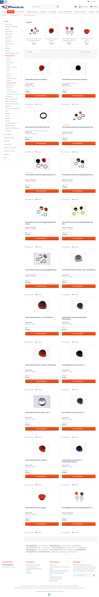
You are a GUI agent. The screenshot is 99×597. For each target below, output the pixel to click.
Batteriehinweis (54, 581)
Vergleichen (29, 104)
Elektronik (8, 38)
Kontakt (28, 571)
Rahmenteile (8, 96)
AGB (51, 575)
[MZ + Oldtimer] (20, 11)
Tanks (6, 111)
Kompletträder (9, 43)
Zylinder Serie (9, 87)
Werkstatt (7, 141)
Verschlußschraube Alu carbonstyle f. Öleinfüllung (74, 318)
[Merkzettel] (75, 6)
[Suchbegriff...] (45, 6)
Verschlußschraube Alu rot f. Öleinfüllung (39, 317)
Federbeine (8, 41)
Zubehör (7, 121)
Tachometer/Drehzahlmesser (13, 108)
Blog (5, 157)
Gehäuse (8, 58)
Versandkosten (45, 586)
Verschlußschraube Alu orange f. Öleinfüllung (40, 365)
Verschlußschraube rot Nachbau (51, 39)
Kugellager (8, 76)
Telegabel (8, 113)
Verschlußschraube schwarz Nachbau (74, 79)
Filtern (29, 51)
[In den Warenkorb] (42, 96)
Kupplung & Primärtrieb (11, 78)
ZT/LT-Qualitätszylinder (11, 92)
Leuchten (7, 48)
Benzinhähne (9, 31)
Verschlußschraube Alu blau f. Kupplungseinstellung (72, 461)
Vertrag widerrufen (31, 567)
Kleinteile (8, 69)
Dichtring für (64, 552)
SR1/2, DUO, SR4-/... (9, 151)
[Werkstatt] (43, 11)
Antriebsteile (8, 24)
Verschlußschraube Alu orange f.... (36, 460)
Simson (6, 21)
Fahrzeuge (8, 130)
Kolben (7, 71)
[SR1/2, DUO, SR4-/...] (80, 11)
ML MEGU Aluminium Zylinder (13, 94)
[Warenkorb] (93, 6)
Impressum (53, 565)
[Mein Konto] (83, 6)
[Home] (4, 11)
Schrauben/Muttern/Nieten (12, 104)
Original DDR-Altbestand (12, 128)
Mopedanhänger (9, 125)
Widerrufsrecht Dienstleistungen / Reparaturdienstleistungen (59, 572)
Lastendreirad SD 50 (10, 123)
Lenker (7, 46)
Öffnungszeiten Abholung (33, 565)
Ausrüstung (7, 144)
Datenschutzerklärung (56, 579)
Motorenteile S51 (10, 55)
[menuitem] (45, 7)
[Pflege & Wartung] (32, 11)
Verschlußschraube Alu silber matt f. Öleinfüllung (78, 270)
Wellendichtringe (10, 85)
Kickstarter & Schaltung (11, 67)
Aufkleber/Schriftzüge (11, 26)
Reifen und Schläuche (11, 99)
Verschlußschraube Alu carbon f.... (73, 412)
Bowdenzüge (8, 34)
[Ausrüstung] (52, 11)
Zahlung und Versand (56, 577)
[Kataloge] (91, 11)
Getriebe (8, 65)
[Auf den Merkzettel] (39, 104)
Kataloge (6, 154)
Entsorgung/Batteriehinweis (34, 569)
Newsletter (29, 573)
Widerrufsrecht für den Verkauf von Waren (60, 568)
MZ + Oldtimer (8, 134)
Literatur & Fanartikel (10, 147)
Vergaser (7, 118)
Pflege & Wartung (9, 137)
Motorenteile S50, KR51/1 (12, 53)
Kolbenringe (9, 74)
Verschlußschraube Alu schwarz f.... (74, 365)
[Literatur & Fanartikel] (65, 11)
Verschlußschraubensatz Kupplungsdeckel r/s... (69, 39)
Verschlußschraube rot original (86, 39)
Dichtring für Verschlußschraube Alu (37, 127)
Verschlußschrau (32, 545)
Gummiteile (8, 60)
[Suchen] (57, 6)
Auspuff (7, 29)
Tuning (7, 116)
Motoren (7, 51)
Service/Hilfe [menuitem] (92, 1)
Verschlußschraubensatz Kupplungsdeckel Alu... (34, 39)
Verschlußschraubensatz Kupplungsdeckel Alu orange (40, 223)
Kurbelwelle (8, 80)
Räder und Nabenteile (11, 101)
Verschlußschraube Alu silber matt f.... (38, 412)
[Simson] (10, 11)
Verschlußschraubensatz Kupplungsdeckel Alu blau (77, 223)
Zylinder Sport (9, 89)
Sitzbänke (8, 106)
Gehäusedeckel (9, 62)
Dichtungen (8, 36)
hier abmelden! (89, 571)
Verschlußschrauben (11, 83)
